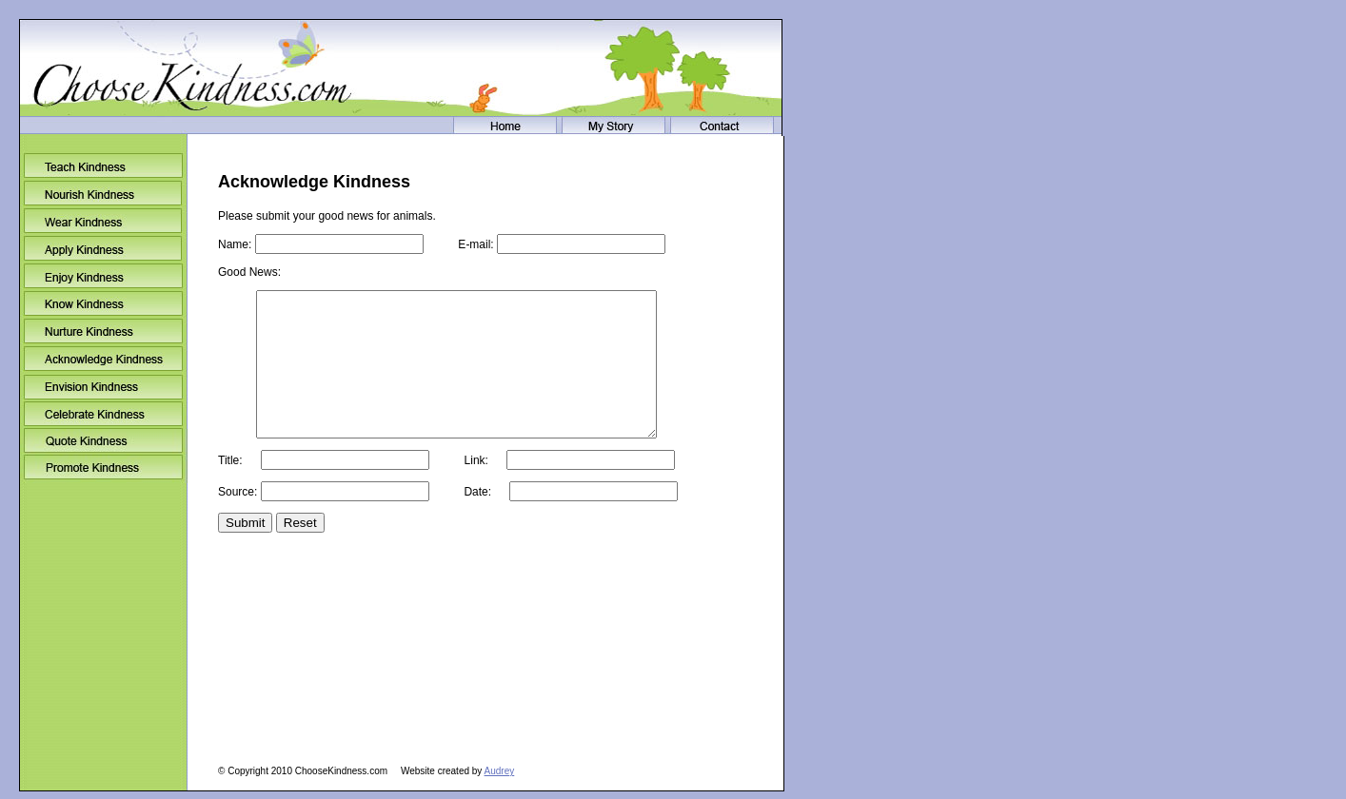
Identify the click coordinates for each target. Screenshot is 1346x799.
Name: (322, 244)
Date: (555, 520)
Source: (325, 520)
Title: (325, 489)
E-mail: (545, 244)
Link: (553, 489)
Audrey (500, 771)
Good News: (249, 272)
